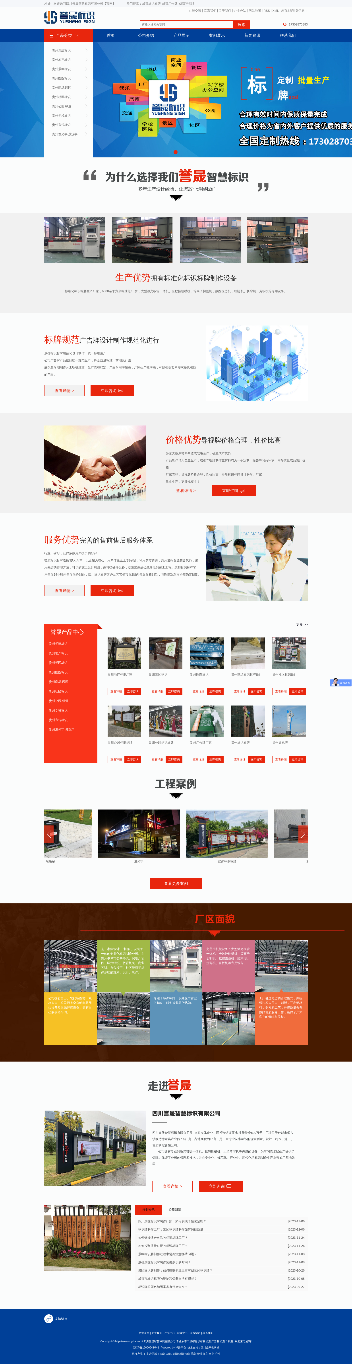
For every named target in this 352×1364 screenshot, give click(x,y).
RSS (266, 10)
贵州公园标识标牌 (120, 742)
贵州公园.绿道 (62, 106)
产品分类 (64, 35)
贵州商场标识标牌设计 (246, 674)
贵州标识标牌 (240, 742)
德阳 (175, 1353)
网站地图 (255, 10)
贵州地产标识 (61, 59)
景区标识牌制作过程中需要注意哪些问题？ (167, 1254)
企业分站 (240, 10)
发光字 (139, 861)
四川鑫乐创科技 (210, 1347)
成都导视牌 (186, 3)
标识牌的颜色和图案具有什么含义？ (163, 1287)
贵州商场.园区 (62, 87)
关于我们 (225, 10)
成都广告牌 (170, 3)
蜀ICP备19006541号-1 (146, 1347)
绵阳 (181, 1353)
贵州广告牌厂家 (201, 742)
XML (276, 10)
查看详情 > (64, 390)
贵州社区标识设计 (284, 674)
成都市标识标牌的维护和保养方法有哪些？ (167, 1278)
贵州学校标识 (61, 115)
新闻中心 (182, 1333)
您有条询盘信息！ (294, 10)
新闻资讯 (252, 35)
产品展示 (182, 35)
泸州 (217, 1353)
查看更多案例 (176, 883)
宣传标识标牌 (228, 861)
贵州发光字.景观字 (65, 134)
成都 (169, 1353)
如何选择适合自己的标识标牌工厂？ (163, 1237)
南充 (211, 1353)
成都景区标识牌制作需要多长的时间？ (164, 1262)
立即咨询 (108, 390)
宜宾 (205, 1353)
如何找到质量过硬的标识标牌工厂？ (163, 1246)
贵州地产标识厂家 (120, 674)
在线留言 (195, 1333)
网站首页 (144, 1333)
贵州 (199, 1353)
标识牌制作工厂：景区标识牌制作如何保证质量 (170, 1229)
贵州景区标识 (61, 69)
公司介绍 (146, 35)
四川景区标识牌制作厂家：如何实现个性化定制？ (172, 1221)
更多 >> (302, 624)
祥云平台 (180, 1347)
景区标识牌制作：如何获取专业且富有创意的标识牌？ (175, 1270)
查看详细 (116, 691)
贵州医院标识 (61, 78)
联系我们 (210, 10)
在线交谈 (195, 10)
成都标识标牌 (151, 3)
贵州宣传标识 (61, 125)
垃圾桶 (51, 861)
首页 (111, 35)
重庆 (193, 1353)
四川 (163, 1353)
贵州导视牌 (280, 742)
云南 (187, 1353)
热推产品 (137, 1353)
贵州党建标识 (61, 50)
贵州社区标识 (61, 97)
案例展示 (217, 35)
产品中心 (169, 1333)
